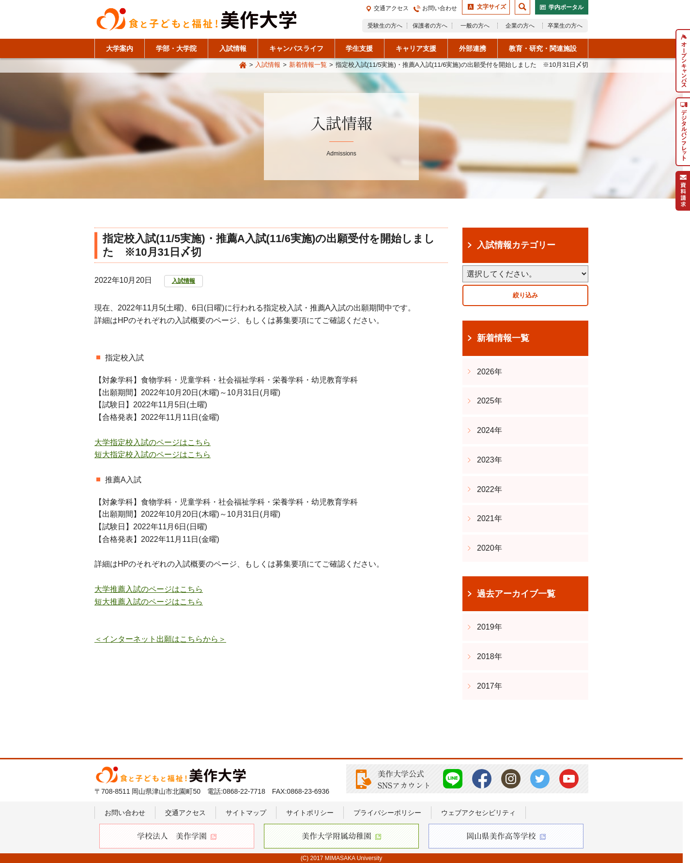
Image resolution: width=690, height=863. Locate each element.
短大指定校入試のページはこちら (152, 454)
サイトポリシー (310, 813)
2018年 (489, 656)
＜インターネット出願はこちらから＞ (160, 639)
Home (243, 65)
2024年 (489, 430)
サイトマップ (246, 813)
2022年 (489, 489)
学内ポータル (566, 7)
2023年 (489, 460)
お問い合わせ (439, 8)
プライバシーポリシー (387, 813)
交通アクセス (391, 8)
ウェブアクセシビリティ (478, 813)
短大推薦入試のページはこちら (148, 602)
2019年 (489, 627)
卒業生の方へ (565, 25)
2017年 (489, 686)
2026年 (489, 372)
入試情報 (267, 64)
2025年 (489, 401)
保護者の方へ (430, 25)
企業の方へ (520, 25)
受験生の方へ (385, 25)
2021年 (489, 518)
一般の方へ (475, 25)
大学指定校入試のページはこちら (152, 442)
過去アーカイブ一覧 (516, 594)
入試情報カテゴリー (516, 245)
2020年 (489, 548)
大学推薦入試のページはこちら (148, 589)
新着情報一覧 (308, 64)
